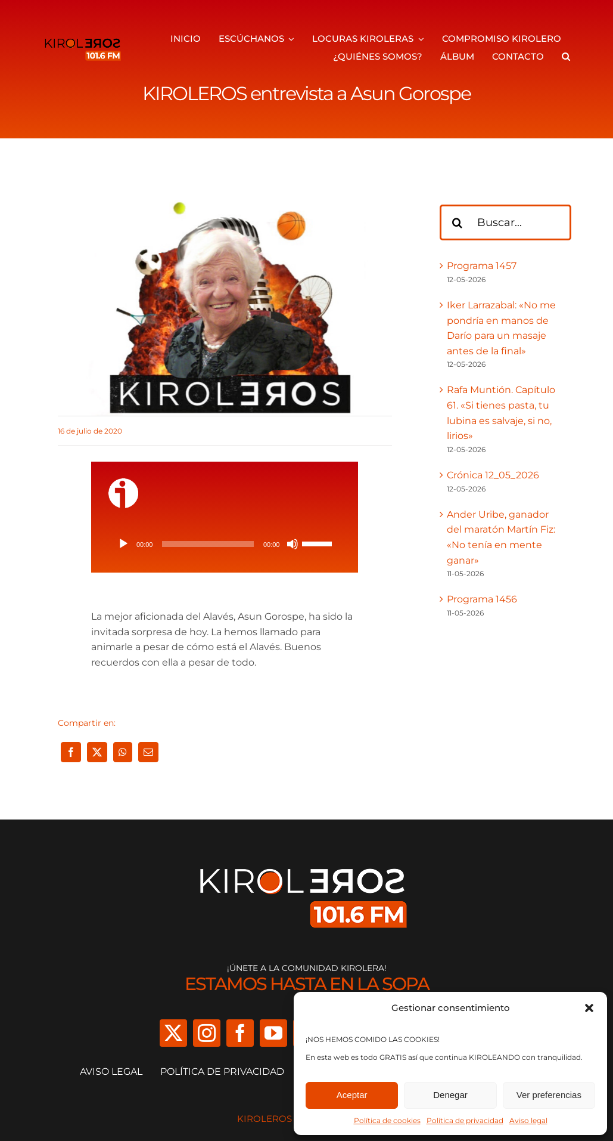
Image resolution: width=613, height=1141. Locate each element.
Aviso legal (528, 1120)
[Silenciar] (292, 544)
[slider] (208, 544)
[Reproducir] (123, 544)
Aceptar (352, 1095)
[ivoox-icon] (123, 482)
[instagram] (206, 1033)
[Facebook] (71, 752)
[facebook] (240, 1033)
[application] (225, 544)
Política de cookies (387, 1120)
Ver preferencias (548, 1095)
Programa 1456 (482, 599)
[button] (589, 1008)
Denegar (450, 1095)
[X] (97, 752)
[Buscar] (457, 222)
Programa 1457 (481, 265)
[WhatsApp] (122, 752)
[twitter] (173, 1033)
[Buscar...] (506, 222)
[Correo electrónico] (148, 752)
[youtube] (273, 1033)
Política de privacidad (465, 1120)
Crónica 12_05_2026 (493, 475)
